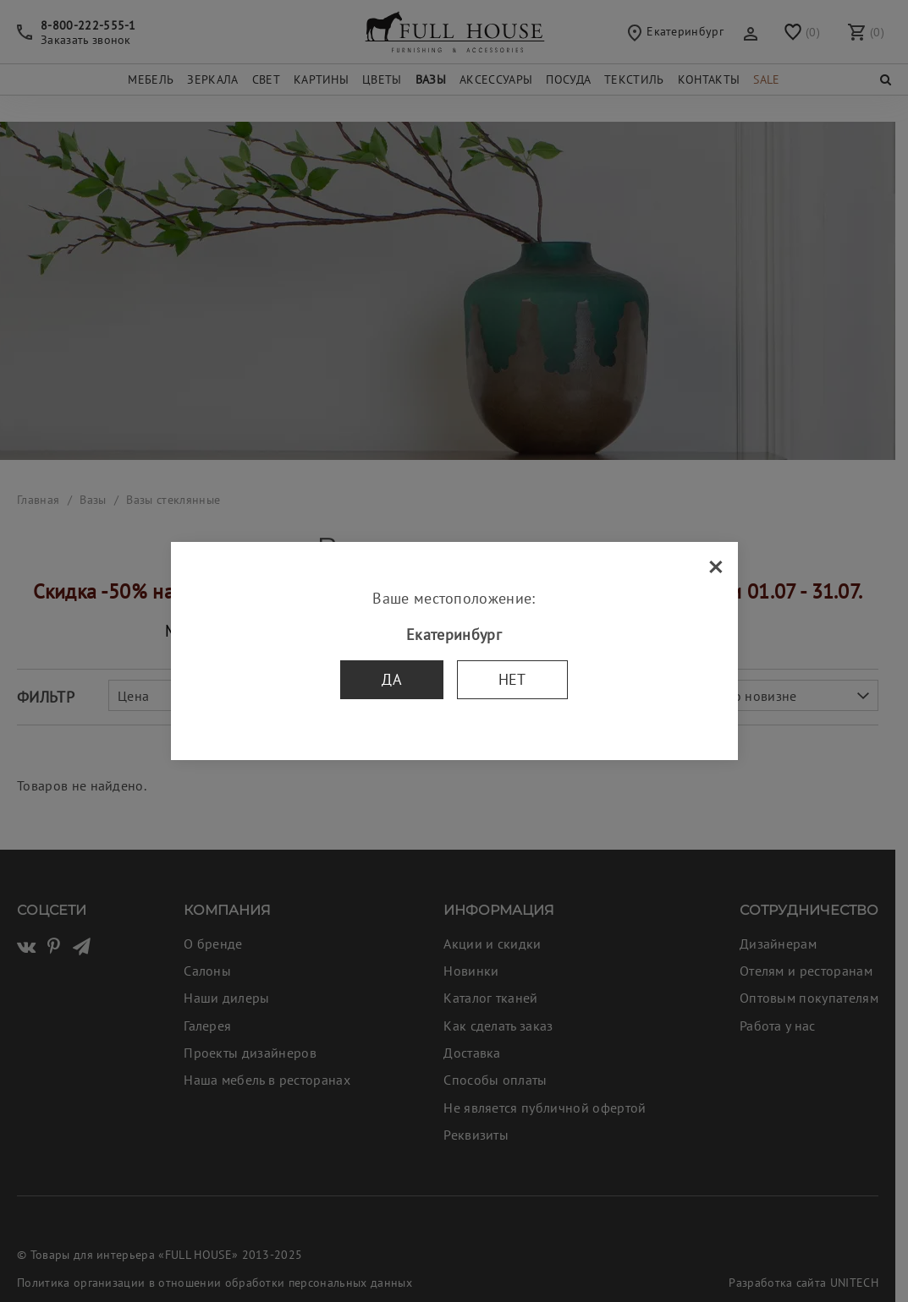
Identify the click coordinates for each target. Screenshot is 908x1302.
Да (392, 679)
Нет (512, 679)
